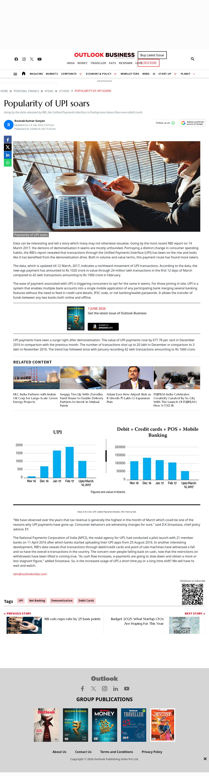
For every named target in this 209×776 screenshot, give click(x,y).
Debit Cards (86, 601)
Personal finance (26, 91)
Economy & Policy (98, 74)
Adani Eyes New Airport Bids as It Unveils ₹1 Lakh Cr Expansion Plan (129, 397)
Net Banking (37, 601)
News (146, 74)
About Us (59, 752)
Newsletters (130, 74)
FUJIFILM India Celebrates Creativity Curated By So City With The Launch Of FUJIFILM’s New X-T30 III (175, 399)
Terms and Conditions (116, 752)
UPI (21, 601)
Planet (186, 74)
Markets (52, 74)
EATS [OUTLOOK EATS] (112, 63)
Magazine (36, 74)
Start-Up (164, 74)
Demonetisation (61, 601)
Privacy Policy (152, 752)
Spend (49, 91)
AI (154, 74)
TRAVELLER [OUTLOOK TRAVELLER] (98, 63)
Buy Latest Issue (152, 55)
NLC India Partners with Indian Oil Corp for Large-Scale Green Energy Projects (35, 397)
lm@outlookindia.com (31, 574)
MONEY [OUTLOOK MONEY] (82, 63)
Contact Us (83, 752)
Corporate (69, 74)
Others (64, 91)
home (4, 91)
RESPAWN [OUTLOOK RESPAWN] (125, 63)
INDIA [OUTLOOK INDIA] (71, 63)
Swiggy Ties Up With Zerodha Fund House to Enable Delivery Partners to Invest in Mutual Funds (81, 399)
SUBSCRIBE (148, 63)
